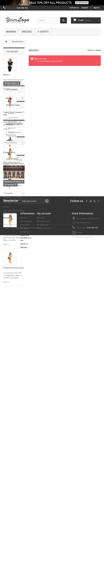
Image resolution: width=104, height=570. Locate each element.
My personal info (44, 534)
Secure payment (14, 346)
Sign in (96, 8)
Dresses (27, 31)
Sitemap (23, 553)
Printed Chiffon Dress (12, 230)
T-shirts (42, 31)
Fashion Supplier (14, 481)
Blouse (6, 74)
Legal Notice (13, 331)
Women (11, 31)
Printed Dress (9, 152)
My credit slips (43, 527)
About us (11, 342)
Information (13, 319)
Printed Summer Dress (13, 192)
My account (44, 519)
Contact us (74, 8)
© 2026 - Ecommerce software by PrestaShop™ (22, 563)
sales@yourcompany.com (82, 542)
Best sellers (25, 530)
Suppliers (10, 474)
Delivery (11, 327)
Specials (10, 387)
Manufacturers (14, 360)
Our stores (12, 350)
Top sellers (12, 51)
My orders (41, 523)
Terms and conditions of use (25, 543)
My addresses (43, 530)
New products (26, 527)
